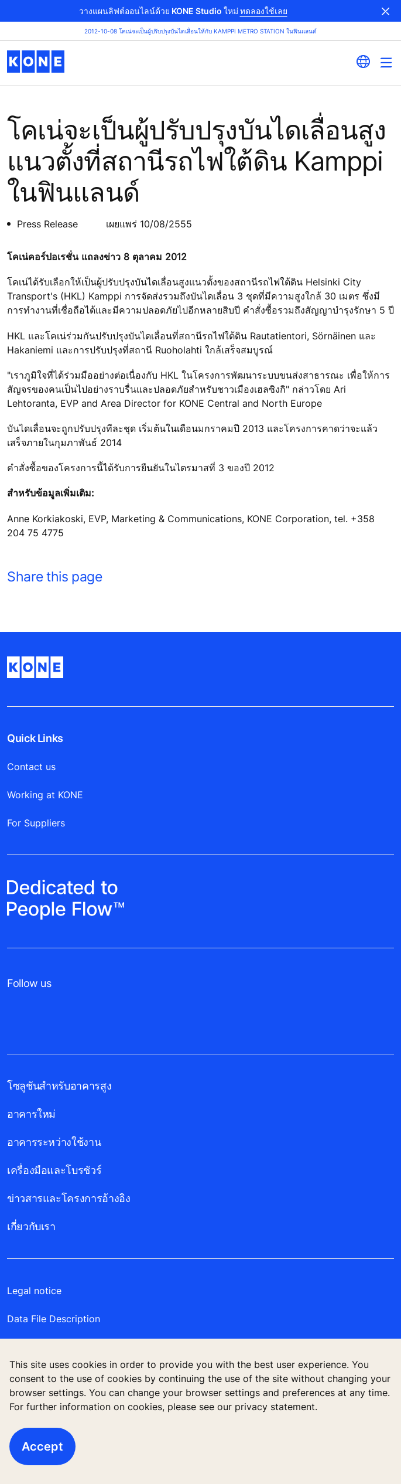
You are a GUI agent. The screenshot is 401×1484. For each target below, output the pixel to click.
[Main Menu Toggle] (386, 62)
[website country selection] (362, 62)
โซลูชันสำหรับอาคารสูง (59, 1086)
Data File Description (53, 1319)
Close (386, 11)
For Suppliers (36, 823)
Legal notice (34, 1290)
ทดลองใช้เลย (263, 11)
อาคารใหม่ (31, 1114)
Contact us (31, 766)
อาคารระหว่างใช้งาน (54, 1142)
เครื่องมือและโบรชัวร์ (54, 1170)
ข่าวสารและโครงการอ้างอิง (68, 1198)
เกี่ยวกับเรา (31, 1226)
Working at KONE (45, 795)
